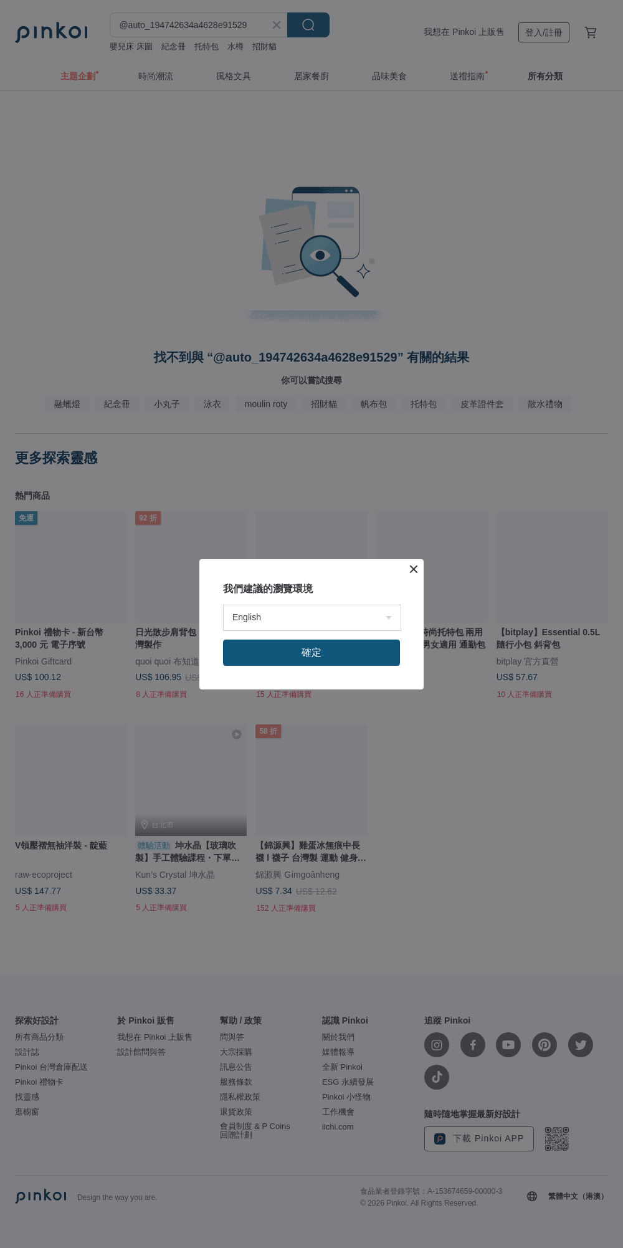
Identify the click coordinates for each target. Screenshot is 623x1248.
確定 (311, 652)
